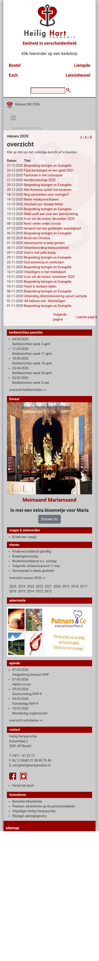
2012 (48, 591)
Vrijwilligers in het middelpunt (45, 272)
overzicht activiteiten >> (26, 720)
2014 (30, 591)
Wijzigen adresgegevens (29, 816)
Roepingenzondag (25, 556)
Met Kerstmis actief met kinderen (47, 190)
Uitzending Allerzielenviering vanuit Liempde (55, 296)
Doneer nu (49, 519)
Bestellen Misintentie (27, 801)
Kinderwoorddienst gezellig (31, 551)
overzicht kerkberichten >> (28, 390)
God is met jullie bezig (39, 252)
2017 (83, 586)
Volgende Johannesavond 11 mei (36, 566)
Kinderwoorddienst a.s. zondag (34, 561)
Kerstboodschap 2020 (39, 180)
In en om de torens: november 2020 (49, 277)
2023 (30, 586)
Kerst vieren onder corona (42, 223)
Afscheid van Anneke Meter (43, 204)
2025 (12, 586)
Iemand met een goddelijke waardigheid (52, 228)
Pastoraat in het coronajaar (43, 175)
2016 (12, 591)
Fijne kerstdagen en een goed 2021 (49, 170)
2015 (21, 591)
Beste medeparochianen (41, 199)
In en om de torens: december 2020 (49, 219)
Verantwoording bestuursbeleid (46, 248)
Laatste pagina (86, 317)
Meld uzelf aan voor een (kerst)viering (51, 214)
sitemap (12, 828)
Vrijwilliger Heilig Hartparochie (33, 811)
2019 (66, 586)
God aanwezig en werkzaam (44, 262)
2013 (39, 591)
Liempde (82, 65)
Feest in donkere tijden (40, 286)
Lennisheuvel (78, 75)
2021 (48, 586)
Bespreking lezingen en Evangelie (47, 165)
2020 (57, 586)
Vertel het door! (23, 785)
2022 (39, 586)
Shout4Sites (18, 128)
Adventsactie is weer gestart (44, 243)
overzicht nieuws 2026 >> (27, 578)
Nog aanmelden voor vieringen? (46, 194)
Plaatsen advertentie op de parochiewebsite (43, 806)
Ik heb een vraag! (24, 537)
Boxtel (14, 65)
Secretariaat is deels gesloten (33, 571)
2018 (74, 586)
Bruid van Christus (37, 238)
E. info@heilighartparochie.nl (29, 765)
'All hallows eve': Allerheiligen (44, 301)
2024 (21, 586)
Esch (13, 75)
